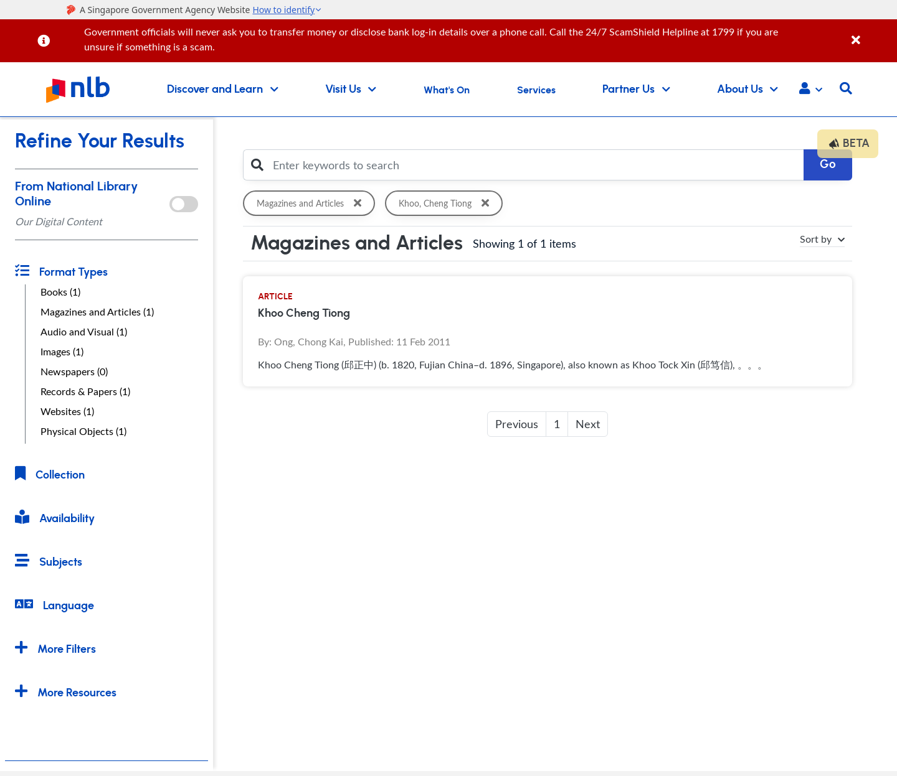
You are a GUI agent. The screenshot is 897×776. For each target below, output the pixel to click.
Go (828, 165)
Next (588, 423)
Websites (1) (67, 411)
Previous (516, 423)
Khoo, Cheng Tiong (446, 203)
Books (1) (60, 292)
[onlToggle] (183, 204)
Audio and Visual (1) (83, 332)
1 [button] (557, 423)
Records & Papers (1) (85, 391)
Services (536, 90)
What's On (447, 90)
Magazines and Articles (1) (97, 312)
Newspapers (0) (74, 371)
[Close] (872, 33)
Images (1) (61, 351)
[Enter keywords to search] (534, 164)
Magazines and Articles (311, 203)
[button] (810, 89)
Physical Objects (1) (83, 431)
